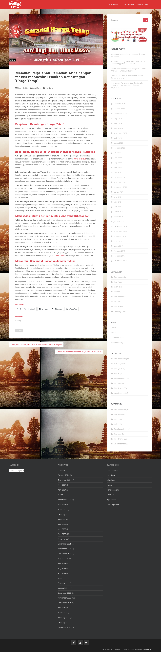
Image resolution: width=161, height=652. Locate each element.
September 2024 (120, 113)
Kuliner (117, 292)
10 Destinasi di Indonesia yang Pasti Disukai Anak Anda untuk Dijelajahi (129, 69)
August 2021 (119, 192)
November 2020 (120, 231)
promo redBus (60, 255)
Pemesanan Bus (113, 4)
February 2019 (119, 251)
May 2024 (118, 118)
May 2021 (118, 202)
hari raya (19, 331)
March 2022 (118, 172)
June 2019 (118, 241)
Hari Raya (49, 88)
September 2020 (120, 236)
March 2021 (118, 211)
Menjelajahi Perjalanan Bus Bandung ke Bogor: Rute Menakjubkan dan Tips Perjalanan (127, 85)
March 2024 (118, 128)
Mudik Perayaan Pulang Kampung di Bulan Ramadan (128, 55)
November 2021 (120, 182)
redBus (105, 649)
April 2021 (118, 207)
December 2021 (120, 177)
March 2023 (118, 143)
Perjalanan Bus (120, 296)
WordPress (148, 649)
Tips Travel (118, 306)
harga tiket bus (80, 159)
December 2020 (120, 226)
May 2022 (118, 162)
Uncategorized (120, 311)
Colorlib (132, 649)
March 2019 (118, 246)
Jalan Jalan (118, 287)
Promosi (117, 301)
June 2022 (118, 157)
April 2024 (118, 123)
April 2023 (118, 138)
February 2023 (119, 148)
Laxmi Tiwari (37, 88)
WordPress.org (117, 342)
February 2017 (119, 256)
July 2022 (117, 153)
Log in (113, 328)
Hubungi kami (142, 4)
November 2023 (120, 133)
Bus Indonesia (120, 277)
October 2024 (119, 108)
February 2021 (119, 216)
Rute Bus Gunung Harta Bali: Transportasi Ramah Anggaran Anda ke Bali (128, 62)
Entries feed (115, 332)
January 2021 (119, 221)
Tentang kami (128, 4)
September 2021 (120, 187)
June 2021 (118, 197)
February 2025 (119, 103)
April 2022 (118, 167)
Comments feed (117, 337)
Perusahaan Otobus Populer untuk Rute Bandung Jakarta (127, 77)
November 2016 (120, 261)
